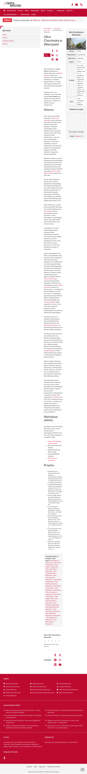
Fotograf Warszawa (65, 686)
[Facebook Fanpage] (72, 4)
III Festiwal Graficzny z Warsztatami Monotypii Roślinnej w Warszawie (65, 711)
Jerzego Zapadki (49, 350)
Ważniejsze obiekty (8, 41)
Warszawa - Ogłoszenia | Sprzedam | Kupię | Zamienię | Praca (54, 20)
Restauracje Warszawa (66, 692)
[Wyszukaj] (81, 4)
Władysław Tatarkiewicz (51, 325)
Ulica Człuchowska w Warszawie (51, 577)
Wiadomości (11, 10)
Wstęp (4, 34)
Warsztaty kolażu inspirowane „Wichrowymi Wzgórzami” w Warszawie (23, 721)
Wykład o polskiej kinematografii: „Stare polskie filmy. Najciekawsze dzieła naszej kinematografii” (22, 726)
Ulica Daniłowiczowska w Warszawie (52, 584)
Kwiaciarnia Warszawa (13, 686)
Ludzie (33, 14)
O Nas (35, 766)
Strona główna (48, 28)
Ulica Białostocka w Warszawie (51, 622)
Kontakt (74, 742)
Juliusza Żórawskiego (50, 279)
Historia (5, 37)
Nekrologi (60, 10)
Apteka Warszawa (38, 683)
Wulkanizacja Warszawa (13, 692)
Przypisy (5, 44)
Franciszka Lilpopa (49, 302)
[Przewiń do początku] (82, 769)
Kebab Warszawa (11, 695)
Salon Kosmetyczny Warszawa (41, 689)
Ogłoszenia (35, 10)
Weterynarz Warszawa (39, 686)
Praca (43, 10)
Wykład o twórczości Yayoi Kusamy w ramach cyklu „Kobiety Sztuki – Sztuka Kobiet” (63, 721)
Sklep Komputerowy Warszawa (68, 689)
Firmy (27, 10)
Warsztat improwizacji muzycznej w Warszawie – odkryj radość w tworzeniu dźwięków (23, 711)
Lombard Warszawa (65, 683)
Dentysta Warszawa (12, 683)
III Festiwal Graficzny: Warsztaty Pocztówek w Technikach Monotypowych (23, 716)
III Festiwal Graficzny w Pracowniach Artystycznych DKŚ (64, 715)
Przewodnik (24, 14)
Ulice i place (47, 30)
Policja (20, 10)
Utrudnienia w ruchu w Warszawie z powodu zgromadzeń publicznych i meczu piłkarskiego (65, 726)
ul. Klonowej (56, 397)
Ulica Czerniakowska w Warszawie (51, 573)
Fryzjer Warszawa (11, 689)
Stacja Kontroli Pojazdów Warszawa (43, 692)
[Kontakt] (76, 4)
